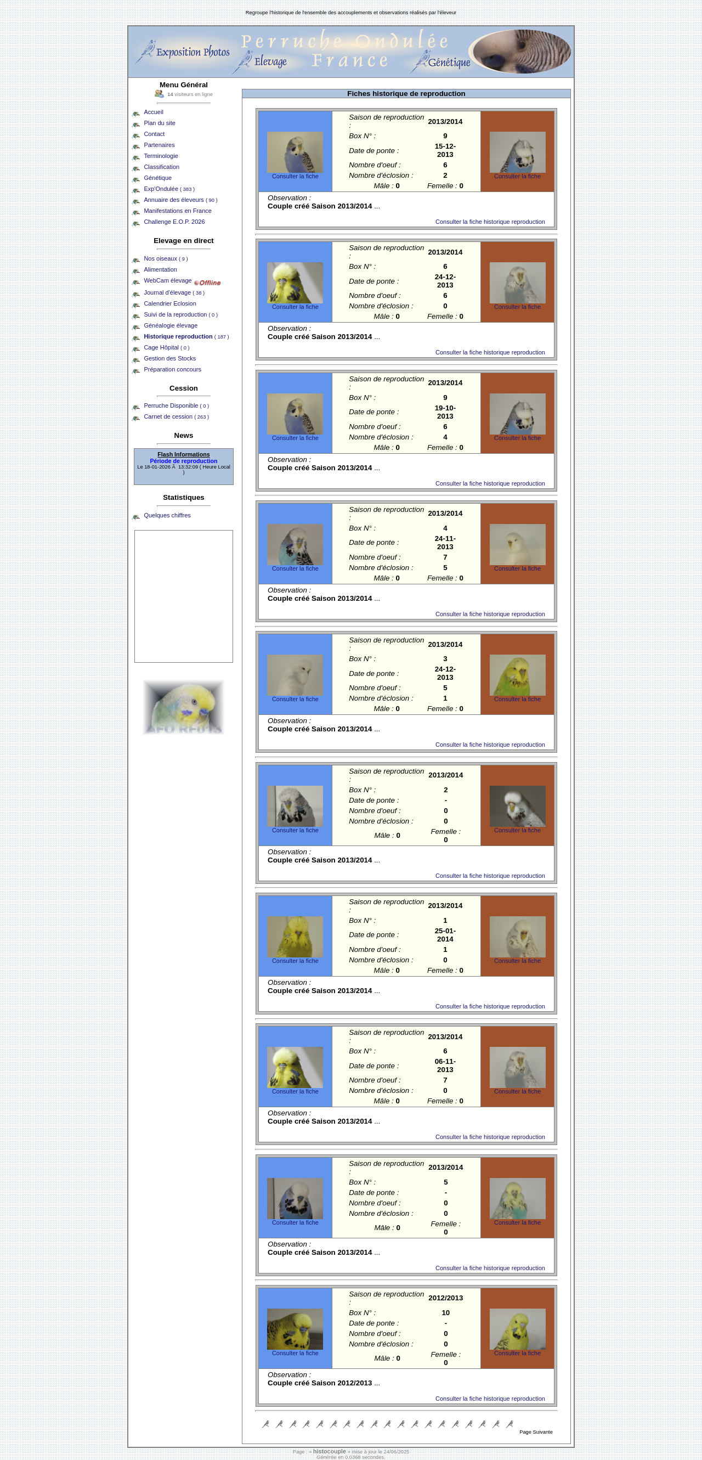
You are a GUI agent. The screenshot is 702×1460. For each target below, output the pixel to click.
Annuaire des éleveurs (180, 199)
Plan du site (159, 123)
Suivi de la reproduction (181, 314)
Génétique (158, 177)
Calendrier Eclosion (170, 303)
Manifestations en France (178, 210)
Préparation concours (172, 369)
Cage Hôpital (166, 347)
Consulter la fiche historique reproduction (490, 221)
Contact (154, 134)
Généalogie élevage (170, 325)
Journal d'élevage (174, 292)
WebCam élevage (167, 280)
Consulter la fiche (295, 176)
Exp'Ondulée (169, 188)
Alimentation (160, 269)
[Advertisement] (184, 596)
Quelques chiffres (167, 515)
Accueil (153, 112)
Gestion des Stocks (170, 358)
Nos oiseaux (166, 258)
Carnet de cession (176, 416)
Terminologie (161, 156)
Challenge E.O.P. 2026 (174, 221)
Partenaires (159, 145)
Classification (161, 167)
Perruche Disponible (176, 405)
